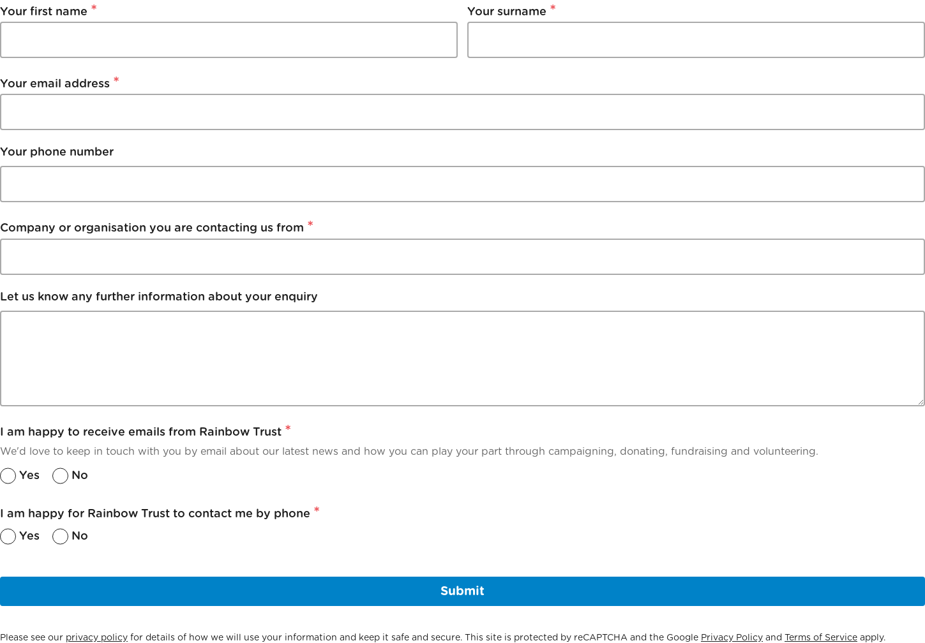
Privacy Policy (732, 637)
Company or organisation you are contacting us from (156, 226)
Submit (462, 591)
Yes (29, 475)
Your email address (59, 82)
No (79, 475)
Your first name (48, 10)
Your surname (511, 10)
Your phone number (57, 151)
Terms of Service (821, 637)
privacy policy (97, 637)
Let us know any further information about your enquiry (159, 296)
